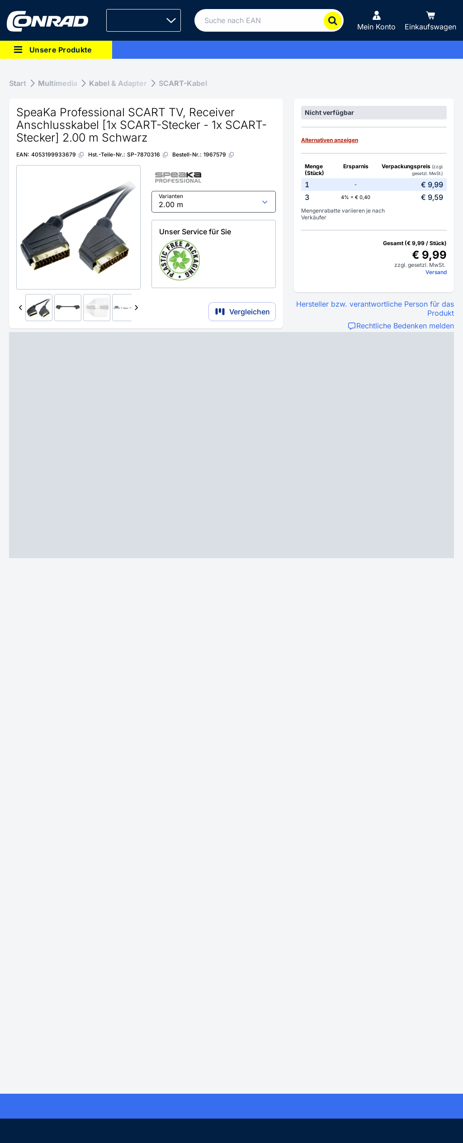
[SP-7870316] (148, 154)
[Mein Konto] (376, 20)
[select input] (213, 202)
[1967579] (219, 154)
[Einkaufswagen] (430, 20)
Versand (436, 272)
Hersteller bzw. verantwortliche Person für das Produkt (375, 308)
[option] (374, 184)
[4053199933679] (58, 154)
